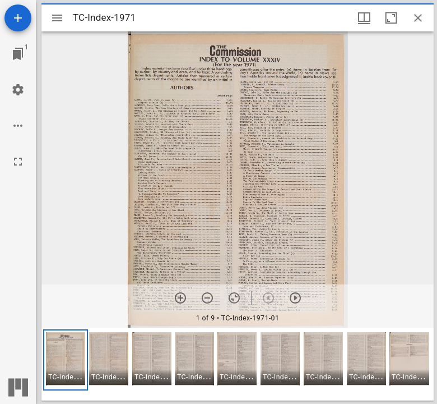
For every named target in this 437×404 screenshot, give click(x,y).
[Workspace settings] (17, 89)
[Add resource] (17, 17)
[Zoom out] (207, 297)
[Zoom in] (180, 297)
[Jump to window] (17, 53)
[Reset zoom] (234, 297)
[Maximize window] (391, 17)
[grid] (237, 364)
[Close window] (418, 17)
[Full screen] (17, 161)
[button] (65, 360)
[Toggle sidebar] (57, 17)
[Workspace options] (17, 125)
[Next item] (295, 297)
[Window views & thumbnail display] (364, 17)
